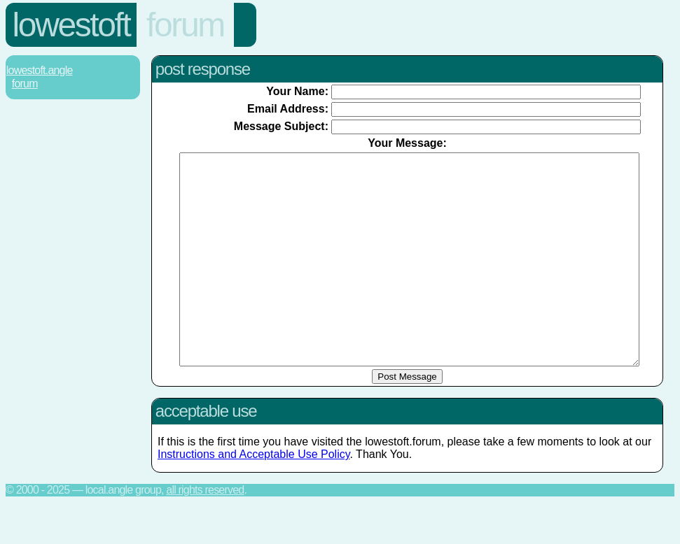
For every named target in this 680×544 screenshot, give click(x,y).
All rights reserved (205, 532)
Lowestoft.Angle (39, 70)
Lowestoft (71, 24)
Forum (185, 24)
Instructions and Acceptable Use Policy (254, 496)
